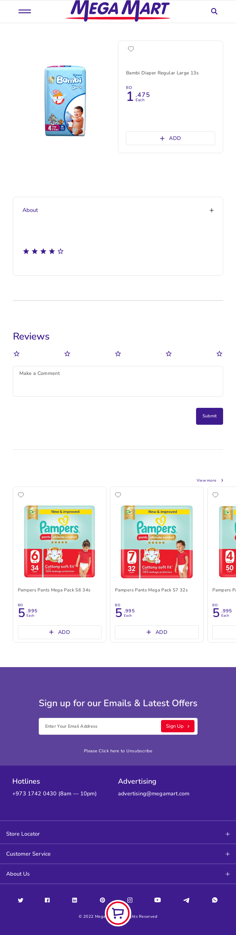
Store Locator (118, 830)
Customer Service (118, 850)
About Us (118, 870)
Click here (109, 747)
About (118, 209)
